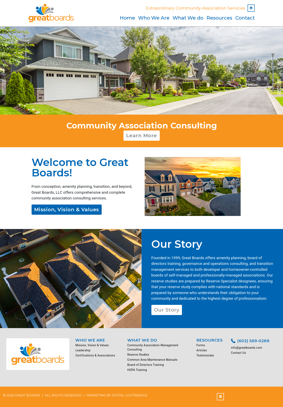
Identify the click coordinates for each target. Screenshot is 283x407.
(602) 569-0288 (250, 341)
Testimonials (205, 355)
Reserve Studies (138, 354)
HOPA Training (137, 370)
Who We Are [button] (154, 18)
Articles (201, 350)
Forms (200, 345)
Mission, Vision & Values (66, 209)
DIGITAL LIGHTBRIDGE (129, 395)
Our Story (166, 310)
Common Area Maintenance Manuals (152, 359)
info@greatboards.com (246, 347)
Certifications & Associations (95, 355)
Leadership (82, 350)
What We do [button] (188, 18)
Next (279, 87)
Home (127, 18)
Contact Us (238, 352)
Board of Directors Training (145, 364)
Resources (219, 18)
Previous (4, 87)
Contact (245, 18)
